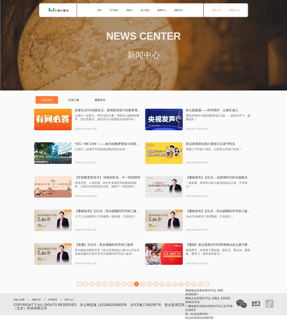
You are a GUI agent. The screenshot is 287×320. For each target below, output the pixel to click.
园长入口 (216, 10)
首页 (99, 10)
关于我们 (114, 10)
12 (155, 284)
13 (162, 284)
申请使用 (52, 299)
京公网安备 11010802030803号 (103, 305)
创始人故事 (19, 299)
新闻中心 (162, 10)
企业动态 (46, 99)
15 (174, 284)
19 (200, 284)
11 (149, 284)
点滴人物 (73, 99)
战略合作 (178, 10)
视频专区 (100, 99)
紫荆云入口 (234, 10)
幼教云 (129, 10)
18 (194, 284)
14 (168, 284)
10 (143, 284)
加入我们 (145, 10)
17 (187, 284)
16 (181, 284)
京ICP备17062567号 (145, 305)
